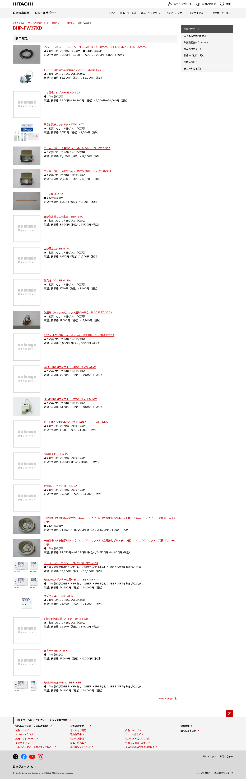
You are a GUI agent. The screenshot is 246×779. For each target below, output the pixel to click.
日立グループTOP (24, 766)
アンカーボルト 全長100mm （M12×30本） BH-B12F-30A (77, 148)
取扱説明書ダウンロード (196, 42)
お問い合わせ (190, 62)
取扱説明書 (76, 734)
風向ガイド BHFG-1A (56, 454)
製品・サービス (23, 730)
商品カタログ (132, 730)
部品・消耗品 (77, 742)
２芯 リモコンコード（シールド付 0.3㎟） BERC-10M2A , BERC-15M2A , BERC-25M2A (95, 47)
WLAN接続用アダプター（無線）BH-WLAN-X (70, 367)
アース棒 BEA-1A (53, 194)
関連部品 (71, 23)
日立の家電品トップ (21, 23)
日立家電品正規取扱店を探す (140, 746)
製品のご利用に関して (195, 55)
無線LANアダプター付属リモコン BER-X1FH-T (71, 579)
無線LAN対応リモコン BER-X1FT (62, 682)
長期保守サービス (222, 12)
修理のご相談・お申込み (137, 742)
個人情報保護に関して (223, 773)
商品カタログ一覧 (193, 49)
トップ (111, 12)
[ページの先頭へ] (229, 713)
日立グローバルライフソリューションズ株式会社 (42, 720)
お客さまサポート (41, 23)
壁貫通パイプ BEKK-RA (57, 280)
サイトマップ (209, 756)
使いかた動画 (77, 738)
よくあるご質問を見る (195, 36)
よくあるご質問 (78, 730)
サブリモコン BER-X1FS (58, 595)
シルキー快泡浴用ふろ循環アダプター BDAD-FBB (72, 69)
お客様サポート (192, 29)
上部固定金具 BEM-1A (56, 248)
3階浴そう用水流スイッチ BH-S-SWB (66, 618)
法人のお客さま (188, 730)
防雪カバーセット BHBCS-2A (60, 486)
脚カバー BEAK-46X (55, 650)
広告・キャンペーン (25, 738)
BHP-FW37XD (27, 28)
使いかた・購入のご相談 (137, 738)
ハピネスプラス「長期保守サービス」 (34, 746)
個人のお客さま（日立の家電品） (32, 725)
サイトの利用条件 (203, 773)
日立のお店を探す (193, 68)
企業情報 (184, 725)
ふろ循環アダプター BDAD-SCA (62, 92)
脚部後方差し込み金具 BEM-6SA (63, 216)
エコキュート (57, 23)
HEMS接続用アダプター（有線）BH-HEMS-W (70, 399)
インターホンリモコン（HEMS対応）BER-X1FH (71, 563)
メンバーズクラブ (175, 12)
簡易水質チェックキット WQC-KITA (64, 124)
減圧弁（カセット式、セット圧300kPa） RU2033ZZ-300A (78, 312)
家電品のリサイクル (80, 746)
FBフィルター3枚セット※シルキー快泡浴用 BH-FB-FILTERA (79, 335)
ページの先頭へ (166, 698)
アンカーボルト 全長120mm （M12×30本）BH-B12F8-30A (77, 171)
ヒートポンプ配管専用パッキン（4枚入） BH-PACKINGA (76, 422)
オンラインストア (198, 12)
